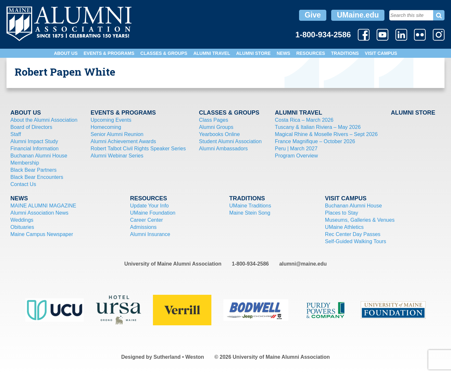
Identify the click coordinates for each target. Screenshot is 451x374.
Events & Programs (108, 53)
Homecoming (106, 127)
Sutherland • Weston (179, 357)
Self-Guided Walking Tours (355, 241)
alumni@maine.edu (303, 264)
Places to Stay (341, 213)
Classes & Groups (163, 53)
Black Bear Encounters (36, 177)
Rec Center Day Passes (353, 234)
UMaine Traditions (250, 205)
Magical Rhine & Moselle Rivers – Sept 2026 (326, 134)
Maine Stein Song (249, 213)
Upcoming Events (111, 120)
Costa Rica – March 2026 (304, 120)
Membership (24, 163)
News (283, 53)
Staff (15, 134)
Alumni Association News (39, 213)
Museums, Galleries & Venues (360, 220)
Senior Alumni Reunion (117, 134)
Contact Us (23, 184)
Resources (310, 53)
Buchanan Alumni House (38, 155)
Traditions (345, 53)
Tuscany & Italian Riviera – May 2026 (317, 127)
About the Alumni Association (43, 120)
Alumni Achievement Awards (123, 141)
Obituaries (22, 227)
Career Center (146, 220)
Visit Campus (381, 53)
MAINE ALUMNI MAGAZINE (43, 205)
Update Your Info (149, 205)
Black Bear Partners (33, 170)
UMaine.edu (358, 15)
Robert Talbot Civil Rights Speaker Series (138, 148)
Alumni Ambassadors (223, 148)
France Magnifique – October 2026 (315, 141)
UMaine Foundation (153, 213)
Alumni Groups (216, 127)
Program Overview (296, 155)
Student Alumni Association (230, 141)
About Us (66, 53)
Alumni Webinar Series (117, 155)
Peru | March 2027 (296, 148)
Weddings (21, 220)
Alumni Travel (211, 53)
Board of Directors (31, 127)
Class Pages (213, 120)
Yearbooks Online (219, 134)
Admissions (143, 227)
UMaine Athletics (344, 227)
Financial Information (34, 148)
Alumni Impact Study (34, 141)
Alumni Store (253, 53)
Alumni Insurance (150, 234)
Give (313, 15)
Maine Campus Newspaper (41, 234)
